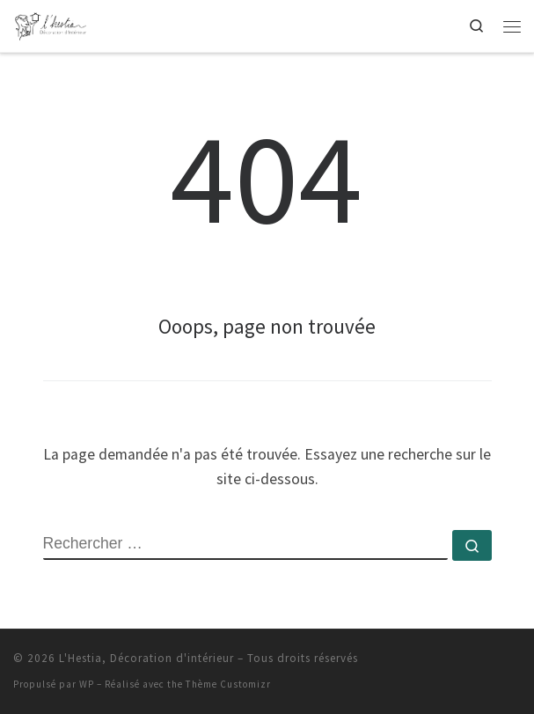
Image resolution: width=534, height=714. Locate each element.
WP (86, 684)
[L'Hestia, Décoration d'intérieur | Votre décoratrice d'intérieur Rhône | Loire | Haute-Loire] (51, 23)
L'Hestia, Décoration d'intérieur (146, 658)
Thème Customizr (228, 684)
